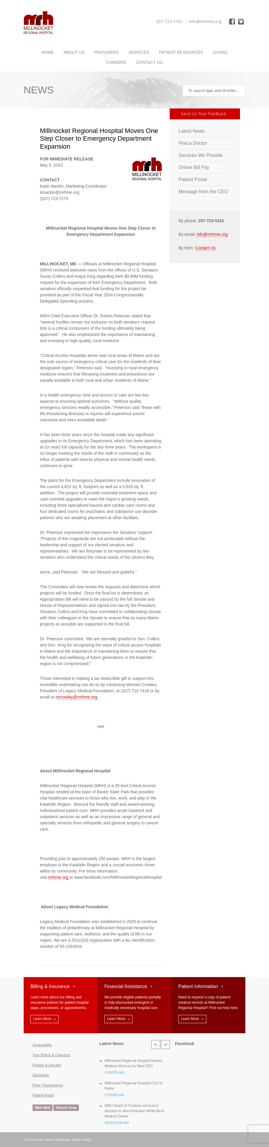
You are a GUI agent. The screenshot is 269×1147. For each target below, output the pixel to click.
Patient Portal (193, 179)
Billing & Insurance (50, 986)
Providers (106, 52)
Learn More (42, 1019)
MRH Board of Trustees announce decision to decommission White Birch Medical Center (134, 1111)
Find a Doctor (193, 143)
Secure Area (66, 1108)
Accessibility (42, 1045)
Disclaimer (41, 1075)
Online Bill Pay (194, 167)
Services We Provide (200, 155)
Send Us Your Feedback (203, 113)
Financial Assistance (125, 986)
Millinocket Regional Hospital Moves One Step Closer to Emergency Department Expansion (99, 138)
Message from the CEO (203, 191)
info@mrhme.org (212, 234)
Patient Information (198, 986)
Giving (220, 52)
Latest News (192, 131)
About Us (74, 52)
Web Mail (42, 1108)
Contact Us (149, 62)
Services (138, 52)
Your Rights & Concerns (51, 1055)
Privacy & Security (47, 1065)
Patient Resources (181, 52)
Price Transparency (48, 1085)
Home (47, 52)
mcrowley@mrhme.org (76, 697)
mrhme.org (58, 877)
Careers (116, 62)
